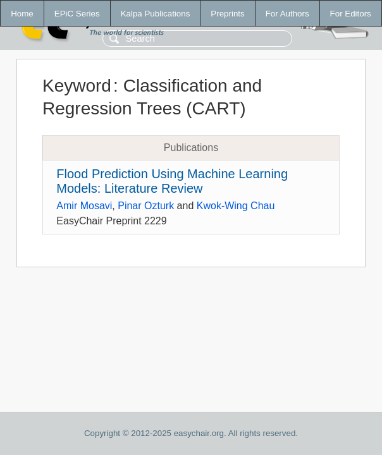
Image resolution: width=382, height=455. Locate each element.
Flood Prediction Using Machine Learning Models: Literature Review (172, 181)
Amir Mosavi (84, 205)
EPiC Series (77, 13)
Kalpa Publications (155, 13)
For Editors (350, 13)
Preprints (227, 13)
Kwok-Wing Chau (236, 205)
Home (22, 13)
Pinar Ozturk (146, 205)
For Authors (287, 13)
